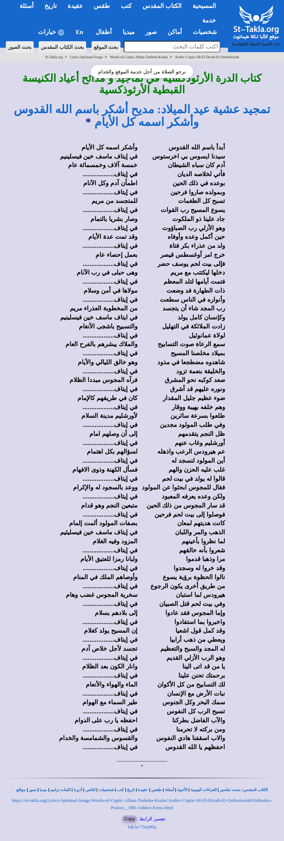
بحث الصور (19, 47)
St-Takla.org (54, 57)
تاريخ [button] (50, 6)
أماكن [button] (175, 32)
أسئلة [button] (27, 6)
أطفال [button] (104, 32)
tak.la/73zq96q (142, 826)
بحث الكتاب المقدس (62, 47)
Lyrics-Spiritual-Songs (86, 57)
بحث (237, 790)
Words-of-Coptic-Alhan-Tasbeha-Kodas (139, 57)
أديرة (78, 790)
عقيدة (143, 790)
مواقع (21, 790)
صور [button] (151, 32)
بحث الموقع (106, 47)
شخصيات (106, 790)
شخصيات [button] (207, 32)
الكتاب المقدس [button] (162, 6)
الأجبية (182, 790)
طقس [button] (102, 6)
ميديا (43, 790)
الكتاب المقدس (255, 790)
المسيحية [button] (204, 6)
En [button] (80, 32)
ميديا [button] (129, 32)
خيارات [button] (51, 32)
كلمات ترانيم (60, 790)
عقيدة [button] (75, 6)
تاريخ (131, 790)
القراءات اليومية (204, 790)
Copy (129, 818)
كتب (120, 790)
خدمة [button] (209, 20)
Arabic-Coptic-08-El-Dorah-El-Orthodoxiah (207, 57)
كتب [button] (126, 6)
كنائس (90, 790)
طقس (156, 790)
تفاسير (225, 790)
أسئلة (169, 790)
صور (32, 790)
